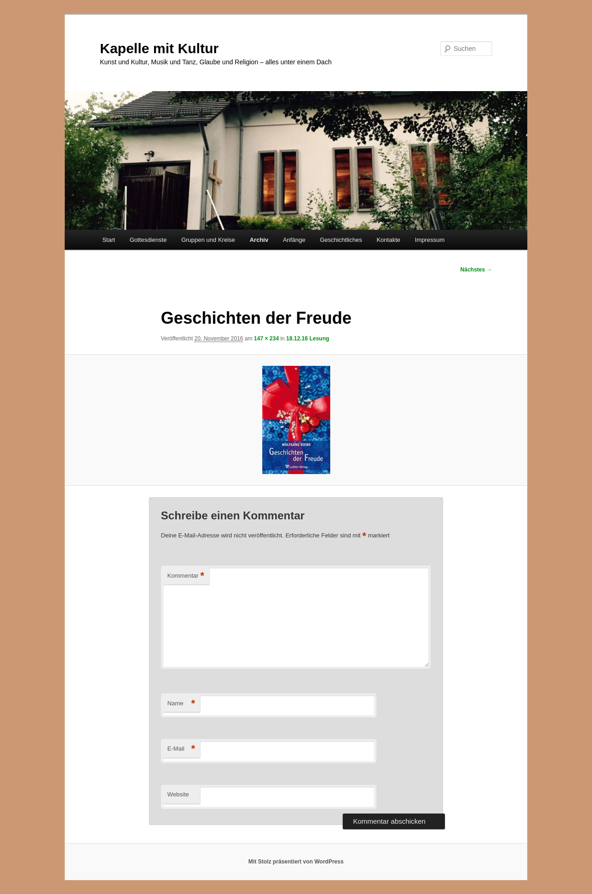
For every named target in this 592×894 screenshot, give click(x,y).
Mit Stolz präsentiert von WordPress (296, 861)
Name (181, 703)
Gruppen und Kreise (208, 239)
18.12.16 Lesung (307, 338)
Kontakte (388, 239)
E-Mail (181, 749)
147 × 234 (266, 338)
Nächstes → (476, 269)
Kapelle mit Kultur (159, 48)
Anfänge (294, 239)
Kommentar (185, 576)
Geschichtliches (341, 239)
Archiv (259, 239)
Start (108, 239)
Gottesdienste (148, 239)
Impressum (429, 239)
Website (178, 794)
